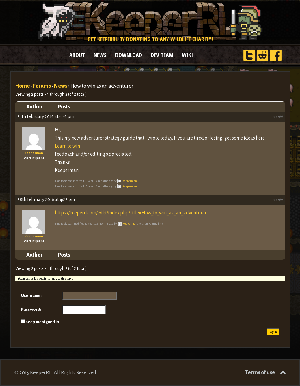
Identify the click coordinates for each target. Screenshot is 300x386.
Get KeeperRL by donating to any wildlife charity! (150, 39)
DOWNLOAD (128, 55)
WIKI (187, 55)
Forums (42, 86)
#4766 (278, 116)
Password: (31, 309)
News (60, 86)
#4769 (278, 199)
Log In (273, 332)
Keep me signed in (42, 322)
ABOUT (77, 55)
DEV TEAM (162, 55)
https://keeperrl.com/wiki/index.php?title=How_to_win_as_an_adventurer (130, 213)
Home (22, 86)
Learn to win (67, 146)
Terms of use (260, 372)
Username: (31, 295)
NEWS (100, 55)
